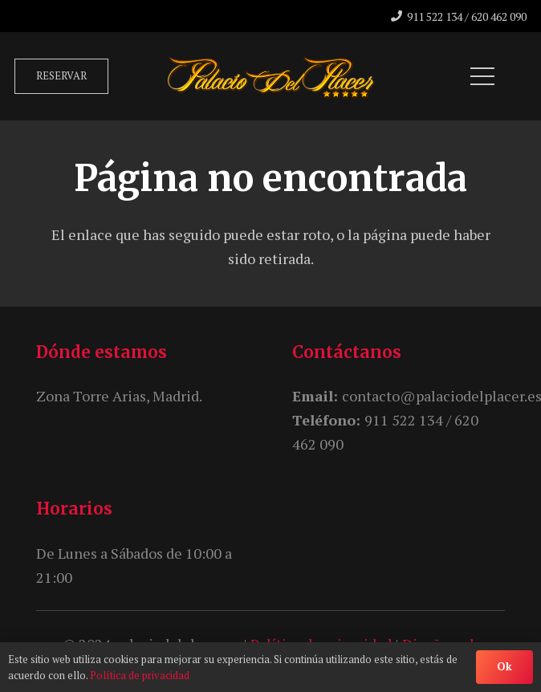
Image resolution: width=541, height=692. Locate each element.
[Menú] (482, 76)
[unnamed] (271, 76)
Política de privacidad (139, 675)
